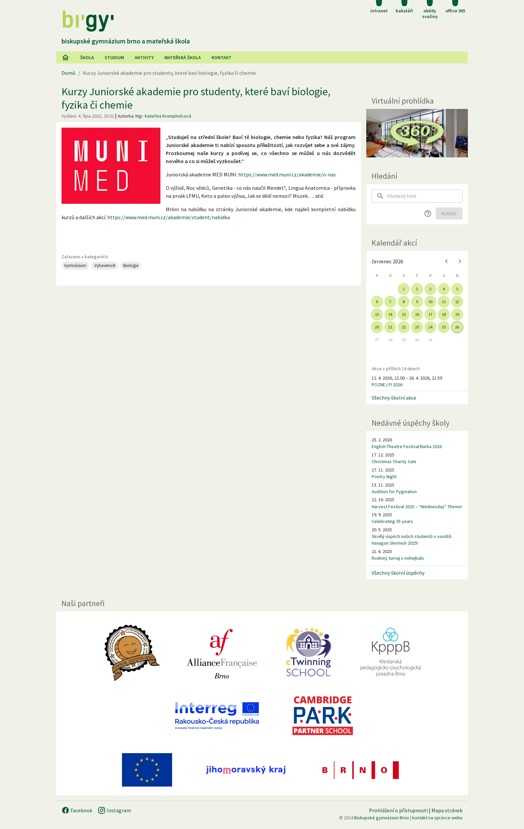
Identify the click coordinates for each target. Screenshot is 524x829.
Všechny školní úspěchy (398, 572)
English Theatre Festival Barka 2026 (407, 446)
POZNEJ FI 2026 (387, 385)
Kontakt (222, 57)
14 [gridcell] (390, 314)
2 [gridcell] (417, 288)
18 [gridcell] (444, 314)
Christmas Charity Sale (394, 461)
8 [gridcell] (404, 301)
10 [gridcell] (430, 301)
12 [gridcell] (457, 301)
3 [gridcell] (430, 288)
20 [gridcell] (377, 326)
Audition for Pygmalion (394, 492)
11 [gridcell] (444, 301)
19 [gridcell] (457, 314)
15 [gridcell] (404, 314)
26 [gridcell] (457, 326)
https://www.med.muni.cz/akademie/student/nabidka (168, 217)
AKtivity (144, 57)
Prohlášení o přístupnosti (398, 810)
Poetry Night (384, 476)
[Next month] (460, 261)
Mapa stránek (447, 810)
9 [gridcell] (417, 301)
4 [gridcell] (444, 288)
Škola (87, 57)
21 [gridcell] (390, 326)
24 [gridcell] (430, 326)
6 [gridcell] (377, 301)
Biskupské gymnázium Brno (381, 818)
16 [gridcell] (417, 314)
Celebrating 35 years (392, 521)
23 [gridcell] (417, 326)
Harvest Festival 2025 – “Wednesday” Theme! (417, 507)
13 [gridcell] (377, 314)
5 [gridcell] (457, 288)
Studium (114, 57)
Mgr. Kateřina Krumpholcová (163, 116)
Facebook (76, 810)
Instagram (114, 810)
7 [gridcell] (390, 301)
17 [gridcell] (430, 314)
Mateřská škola (182, 57)
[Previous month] (446, 261)
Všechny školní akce (394, 397)
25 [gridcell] (444, 326)
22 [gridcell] (404, 326)
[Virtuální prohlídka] (417, 133)
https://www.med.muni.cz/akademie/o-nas (287, 174)
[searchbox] (425, 196)
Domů (68, 73)
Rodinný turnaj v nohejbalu (398, 558)
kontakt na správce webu (437, 818)
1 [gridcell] (404, 288)
